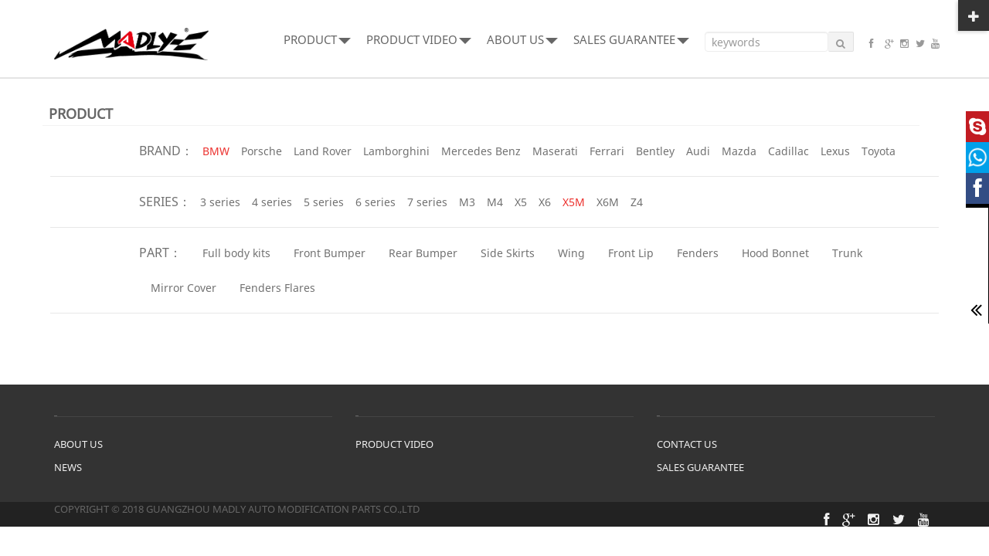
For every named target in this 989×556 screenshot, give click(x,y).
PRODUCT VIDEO (418, 39)
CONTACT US (687, 444)
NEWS (68, 467)
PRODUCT (317, 39)
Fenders (698, 253)
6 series (375, 202)
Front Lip (631, 253)
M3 (467, 202)
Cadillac (788, 151)
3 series (220, 202)
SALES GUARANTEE (631, 39)
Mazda (739, 151)
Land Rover (323, 151)
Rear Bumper (423, 253)
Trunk (847, 253)
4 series (272, 202)
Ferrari (607, 151)
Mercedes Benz (481, 151)
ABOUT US (522, 39)
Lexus (835, 151)
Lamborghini (396, 151)
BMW (215, 151)
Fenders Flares (277, 287)
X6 (545, 202)
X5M (573, 202)
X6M (607, 202)
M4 (495, 202)
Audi (698, 151)
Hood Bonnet (775, 253)
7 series (427, 202)
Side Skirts (508, 253)
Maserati (555, 151)
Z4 (636, 202)
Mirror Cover (183, 287)
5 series (324, 202)
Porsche (261, 151)
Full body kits (236, 253)
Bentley (655, 151)
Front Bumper (329, 253)
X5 (521, 202)
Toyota (879, 151)
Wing (571, 253)
